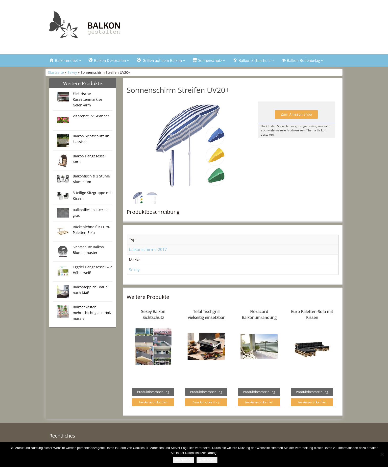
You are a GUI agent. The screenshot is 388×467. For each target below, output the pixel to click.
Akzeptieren (183, 460)
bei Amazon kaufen (153, 402)
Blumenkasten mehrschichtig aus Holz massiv (92, 313)
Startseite (56, 72)
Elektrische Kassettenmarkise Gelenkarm (87, 99)
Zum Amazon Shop (296, 114)
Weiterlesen (206, 460)
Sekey (72, 72)
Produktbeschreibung (153, 392)
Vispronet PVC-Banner (91, 116)
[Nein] (381, 454)
